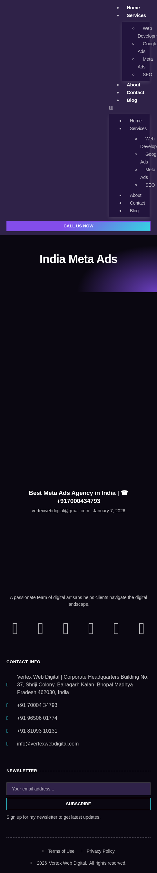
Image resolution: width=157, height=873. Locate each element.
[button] (129, 108)
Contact (135, 92)
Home (133, 7)
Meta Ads (145, 63)
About (133, 84)
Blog (132, 100)
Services (136, 15)
